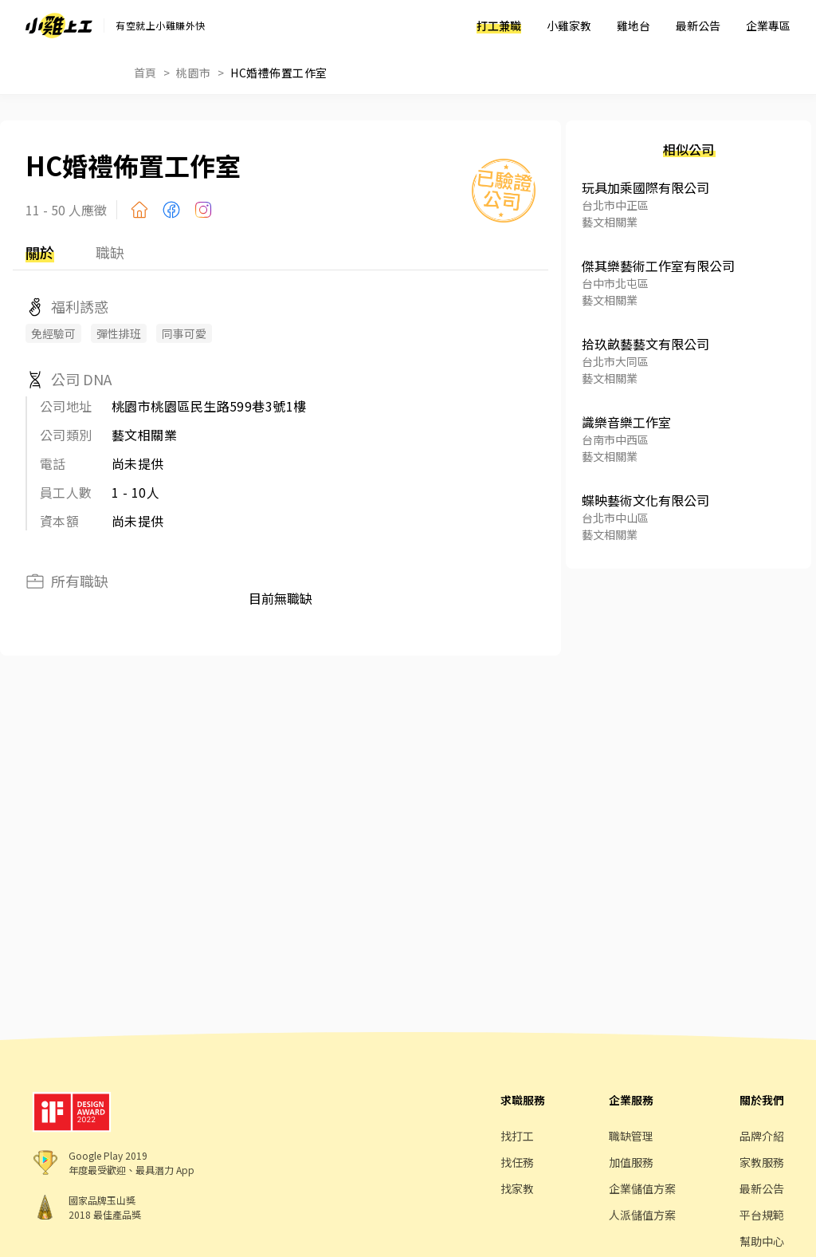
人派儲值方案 (642, 1215)
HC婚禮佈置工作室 (278, 73)
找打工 (517, 1136)
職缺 (110, 252)
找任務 (517, 1162)
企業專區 (768, 25)
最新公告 (698, 25)
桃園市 (193, 73)
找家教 (517, 1188)
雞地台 (633, 25)
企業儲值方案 (642, 1188)
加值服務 (631, 1162)
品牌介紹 (762, 1136)
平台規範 (762, 1215)
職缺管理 (631, 1136)
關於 (40, 252)
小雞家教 (569, 25)
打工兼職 (499, 25)
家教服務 (762, 1162)
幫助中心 (762, 1241)
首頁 (145, 73)
